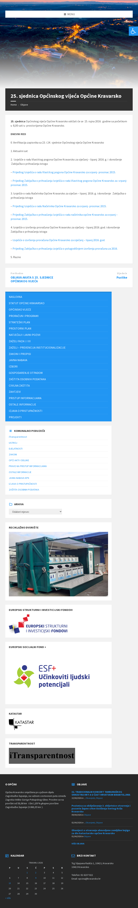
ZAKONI (13, 454)
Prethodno (17, 273)
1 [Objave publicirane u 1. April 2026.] (27, 872)
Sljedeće (122, 273)
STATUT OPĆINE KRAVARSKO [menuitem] (26, 303)
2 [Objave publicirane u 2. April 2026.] (35, 872)
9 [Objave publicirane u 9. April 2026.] (35, 878)
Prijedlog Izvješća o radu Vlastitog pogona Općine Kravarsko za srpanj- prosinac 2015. (64, 172)
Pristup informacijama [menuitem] (25, 398)
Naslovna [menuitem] (15, 297)
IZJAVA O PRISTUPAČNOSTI (23, 483)
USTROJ (13, 442)
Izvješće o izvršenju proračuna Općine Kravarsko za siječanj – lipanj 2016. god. (59, 240)
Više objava (78, 843)
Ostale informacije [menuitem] (22, 404)
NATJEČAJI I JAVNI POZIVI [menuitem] (24, 335)
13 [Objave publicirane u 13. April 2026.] (10, 883)
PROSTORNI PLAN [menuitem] (20, 328)
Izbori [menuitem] (13, 366)
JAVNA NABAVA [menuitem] (18, 360)
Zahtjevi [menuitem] (15, 391)
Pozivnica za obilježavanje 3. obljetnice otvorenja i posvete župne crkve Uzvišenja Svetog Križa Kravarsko (101, 808)
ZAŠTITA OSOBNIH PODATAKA (24, 489)
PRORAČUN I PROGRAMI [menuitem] (24, 316)
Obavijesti (90, 798)
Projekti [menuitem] (15, 417)
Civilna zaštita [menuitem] (19, 385)
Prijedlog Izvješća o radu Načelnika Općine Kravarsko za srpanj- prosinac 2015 (59, 206)
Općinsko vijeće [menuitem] (20, 309)
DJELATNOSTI (15, 448)
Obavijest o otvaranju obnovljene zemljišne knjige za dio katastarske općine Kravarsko (101, 832)
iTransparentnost (18, 436)
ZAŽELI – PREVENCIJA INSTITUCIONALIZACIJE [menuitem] (37, 347)
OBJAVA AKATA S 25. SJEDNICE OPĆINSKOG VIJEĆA (32, 279)
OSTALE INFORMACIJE (20, 472)
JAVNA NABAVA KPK (19, 478)
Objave (24, 104)
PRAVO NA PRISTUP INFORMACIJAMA (28, 466)
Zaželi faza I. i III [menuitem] (20, 341)
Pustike (122, 277)
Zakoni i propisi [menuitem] (20, 354)
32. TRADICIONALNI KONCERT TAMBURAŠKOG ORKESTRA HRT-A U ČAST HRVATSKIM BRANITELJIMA (101, 793)
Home (14, 104)
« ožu (8, 898)
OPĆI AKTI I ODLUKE (19, 460)
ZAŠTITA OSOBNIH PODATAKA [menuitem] (27, 379)
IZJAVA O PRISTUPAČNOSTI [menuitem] (25, 411)
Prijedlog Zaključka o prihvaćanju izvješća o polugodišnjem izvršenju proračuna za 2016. (65, 248)
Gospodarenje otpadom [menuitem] (26, 373)
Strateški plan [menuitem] (19, 322)
